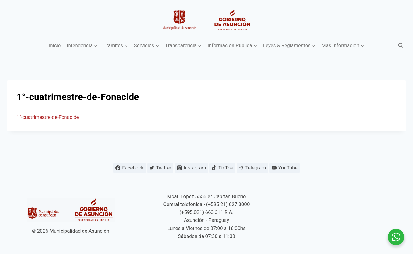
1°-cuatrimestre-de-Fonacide (47, 117)
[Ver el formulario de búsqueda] (400, 45)
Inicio (55, 45)
